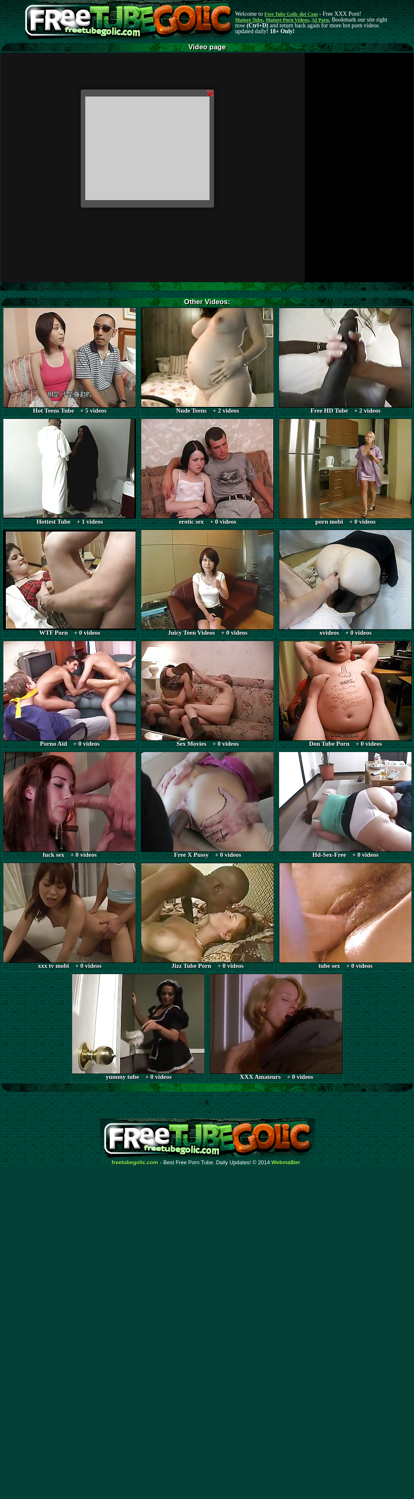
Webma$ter (286, 1162)
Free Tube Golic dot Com (291, 14)
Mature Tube (249, 20)
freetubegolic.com (135, 1162)
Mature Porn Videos (287, 20)
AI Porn (320, 20)
